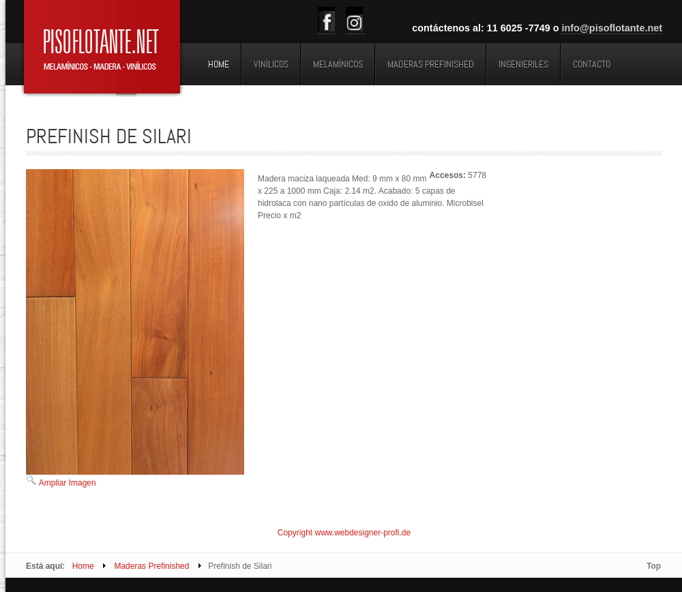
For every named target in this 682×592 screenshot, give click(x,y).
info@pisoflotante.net (611, 28)
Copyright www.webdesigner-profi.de (344, 532)
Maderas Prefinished (151, 566)
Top (654, 566)
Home (83, 566)
